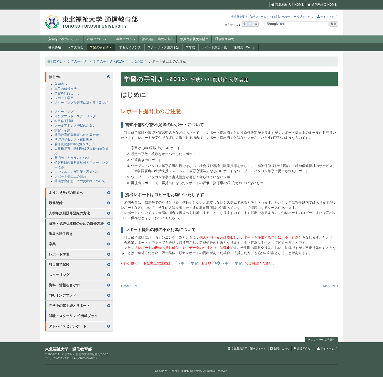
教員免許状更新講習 (194, 39)
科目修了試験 (64, 121)
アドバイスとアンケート (67, 326)
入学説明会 (75, 47)
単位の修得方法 (65, 88)
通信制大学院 (224, 39)
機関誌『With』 (244, 47)
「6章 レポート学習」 (228, 263)
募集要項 (54, 47)
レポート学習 (64, 98)
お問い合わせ (280, 16)
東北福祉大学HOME (287, 4)
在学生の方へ (98, 39)
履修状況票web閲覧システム (74, 144)
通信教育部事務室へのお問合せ (76, 135)
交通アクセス (303, 16)
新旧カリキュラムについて (73, 158)
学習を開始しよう (67, 93)
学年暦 (190, 47)
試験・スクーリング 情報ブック (73, 316)
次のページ (328, 286)
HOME (56, 61)
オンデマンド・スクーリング (75, 116)
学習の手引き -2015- (108, 61)
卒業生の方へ (125, 39)
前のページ (130, 286)
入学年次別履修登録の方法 (69, 213)
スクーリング (64, 111)
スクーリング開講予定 (163, 47)
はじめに (136, 61)
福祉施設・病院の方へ (158, 39)
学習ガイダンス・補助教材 (73, 139)
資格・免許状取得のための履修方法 (76, 223)
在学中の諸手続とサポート (69, 306)
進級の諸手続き (61, 234)
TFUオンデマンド (62, 295)
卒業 (52, 244)
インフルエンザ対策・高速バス (76, 172)
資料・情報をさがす (64, 285)
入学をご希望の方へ (64, 39)
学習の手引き (101, 47)
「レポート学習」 (187, 263)
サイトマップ (327, 16)
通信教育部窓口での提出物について (79, 181)
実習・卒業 (62, 130)
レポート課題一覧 (214, 47)
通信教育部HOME (322, 4)
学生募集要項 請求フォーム (246, 16)
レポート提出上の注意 (70, 176)
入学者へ (60, 84)
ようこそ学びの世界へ (66, 193)
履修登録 (56, 203)
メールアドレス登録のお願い (75, 125)
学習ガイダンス (130, 47)
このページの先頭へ (321, 339)
